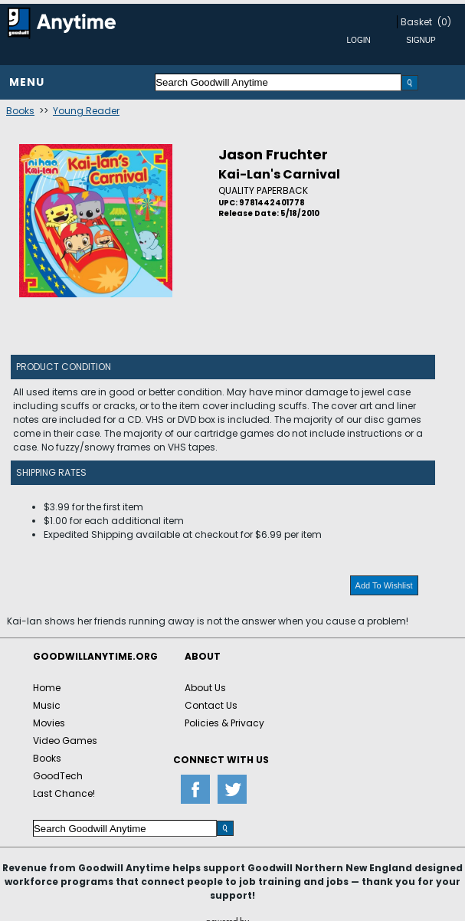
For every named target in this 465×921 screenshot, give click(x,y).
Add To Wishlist (384, 585)
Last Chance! (64, 793)
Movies (49, 722)
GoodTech (58, 775)
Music (47, 705)
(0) (444, 21)
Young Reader (86, 110)
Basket (416, 21)
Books (20, 110)
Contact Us (211, 705)
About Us (205, 687)
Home (47, 687)
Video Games (65, 740)
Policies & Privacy (224, 722)
